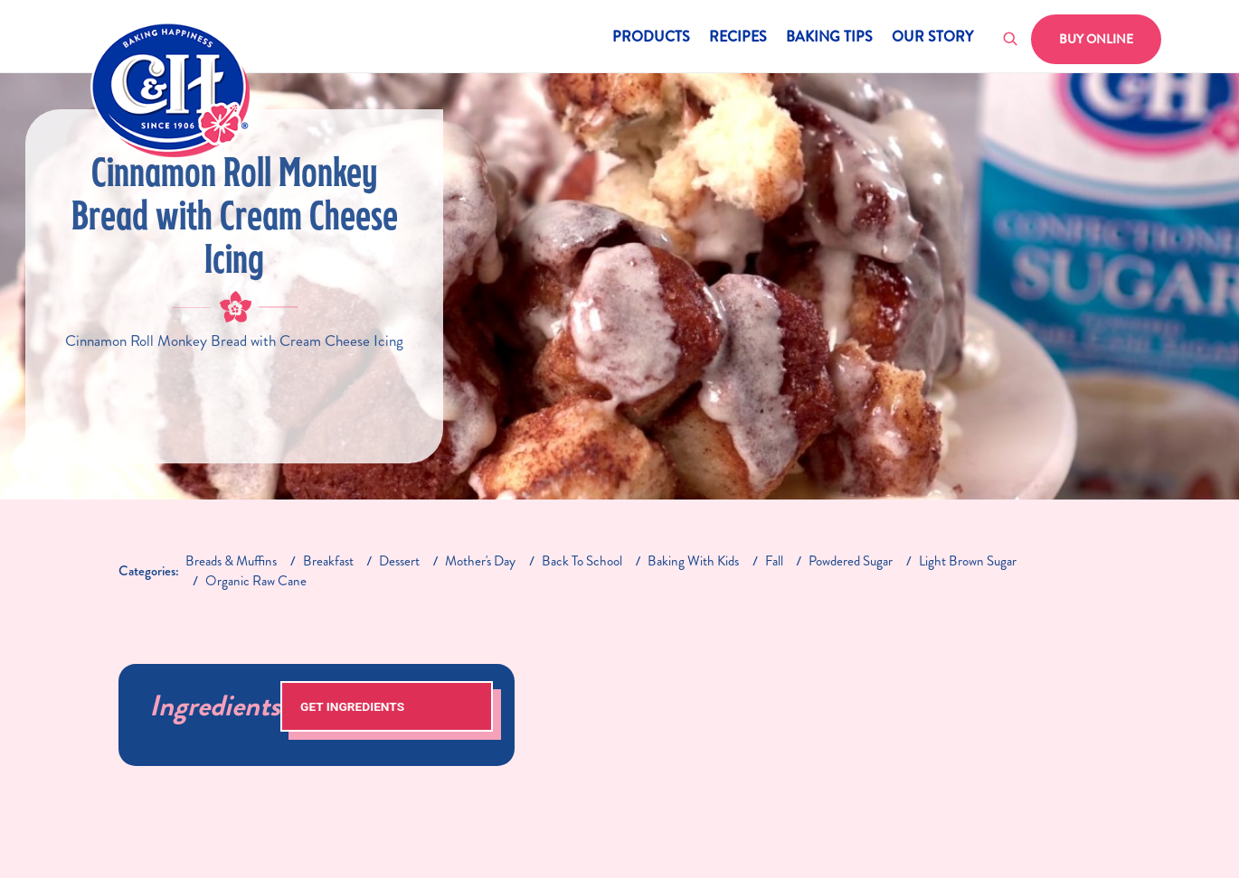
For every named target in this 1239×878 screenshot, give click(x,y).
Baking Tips (829, 38)
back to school (582, 561)
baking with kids (693, 561)
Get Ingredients (352, 706)
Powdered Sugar (851, 561)
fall (774, 561)
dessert (399, 561)
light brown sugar (968, 561)
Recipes (738, 38)
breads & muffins (231, 561)
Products (651, 38)
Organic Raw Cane (256, 581)
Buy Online (1096, 39)
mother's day (480, 561)
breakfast (328, 561)
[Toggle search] (1011, 40)
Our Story (932, 38)
